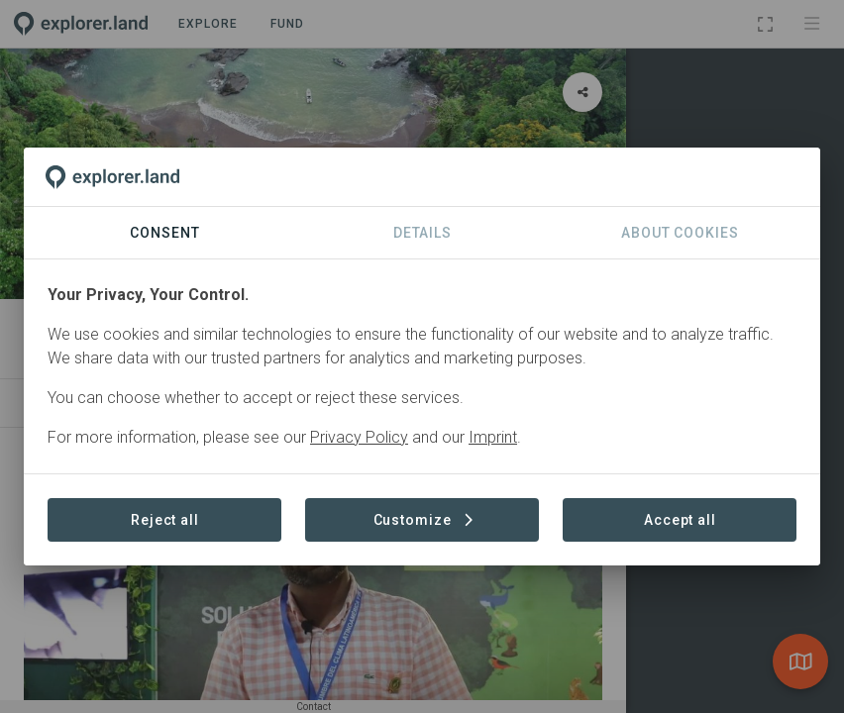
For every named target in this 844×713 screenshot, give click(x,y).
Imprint (493, 437)
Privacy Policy (359, 437)
